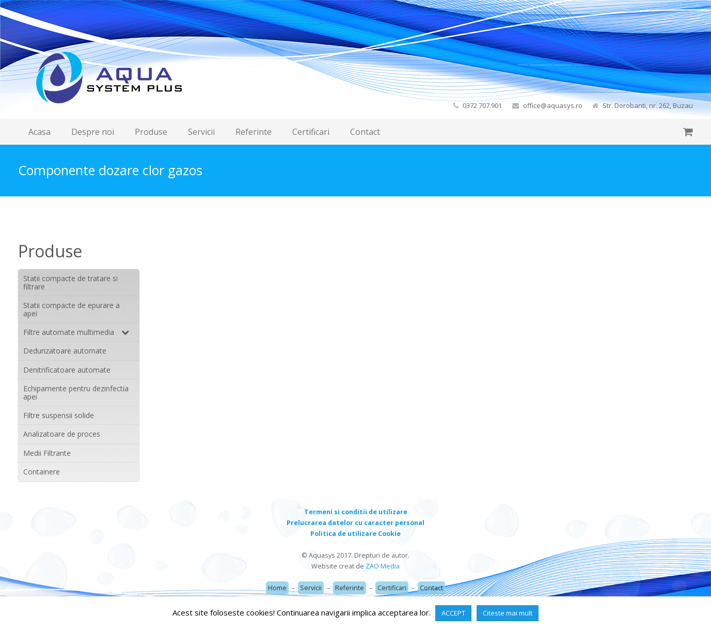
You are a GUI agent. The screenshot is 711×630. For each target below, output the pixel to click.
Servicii (311, 587)
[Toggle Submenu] (121, 332)
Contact (431, 587)
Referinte (349, 587)
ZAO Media (383, 566)
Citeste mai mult (507, 613)
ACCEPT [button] (453, 613)
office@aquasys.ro (552, 105)
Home (277, 587)
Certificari (391, 587)
